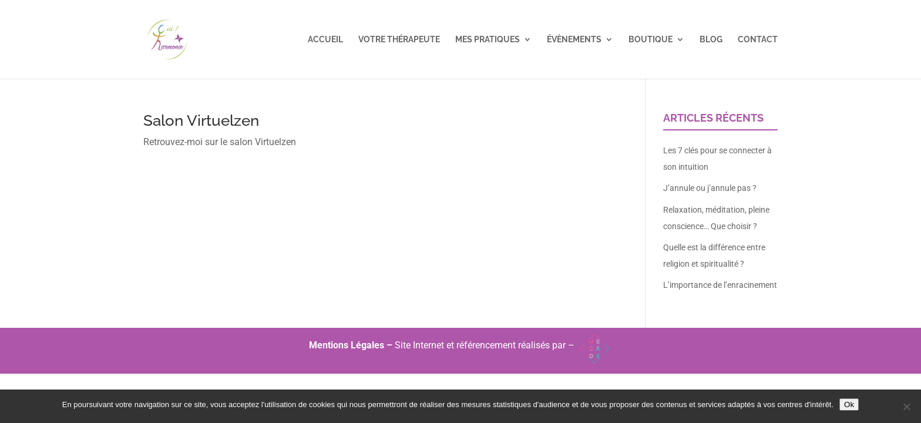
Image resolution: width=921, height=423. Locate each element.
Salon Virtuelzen (201, 120)
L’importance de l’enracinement (720, 285)
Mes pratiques (487, 39)
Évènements (574, 39)
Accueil (325, 39)
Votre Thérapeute (399, 39)
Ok (849, 404)
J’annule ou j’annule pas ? (710, 188)
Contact (758, 39)
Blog (711, 39)
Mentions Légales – (352, 345)
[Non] (906, 406)
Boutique (650, 39)
